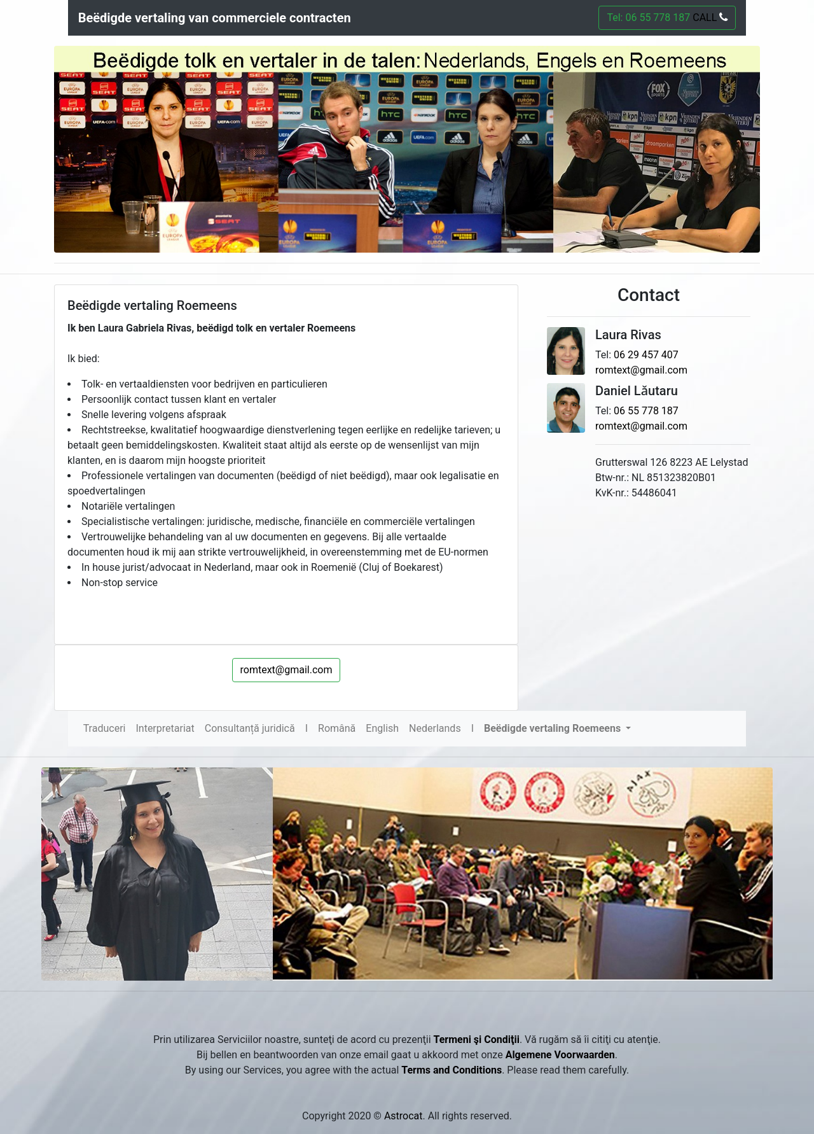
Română (336, 728)
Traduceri (104, 728)
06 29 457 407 (646, 355)
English (382, 728)
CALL (709, 17)
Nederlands (435, 728)
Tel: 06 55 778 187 (667, 17)
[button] (557, 728)
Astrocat (403, 1116)
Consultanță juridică (250, 728)
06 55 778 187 (646, 411)
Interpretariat (164, 728)
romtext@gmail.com (286, 670)
